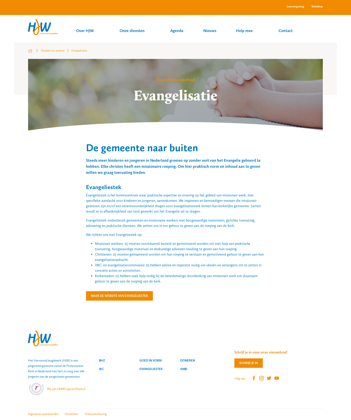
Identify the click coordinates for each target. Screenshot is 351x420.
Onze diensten (132, 30)
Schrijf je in (248, 363)
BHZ (102, 360)
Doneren (187, 360)
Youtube (276, 378)
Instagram (261, 378)
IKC (101, 369)
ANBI (183, 369)
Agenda (176, 30)
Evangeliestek (151, 369)
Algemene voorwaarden (43, 414)
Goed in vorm (150, 360)
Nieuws (209, 30)
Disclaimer (71, 414)
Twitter (269, 378)
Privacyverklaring (96, 414)
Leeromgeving (295, 6)
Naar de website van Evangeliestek (119, 295)
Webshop (317, 6)
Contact (285, 30)
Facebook (254, 378)
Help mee (244, 30)
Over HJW (85, 30)
